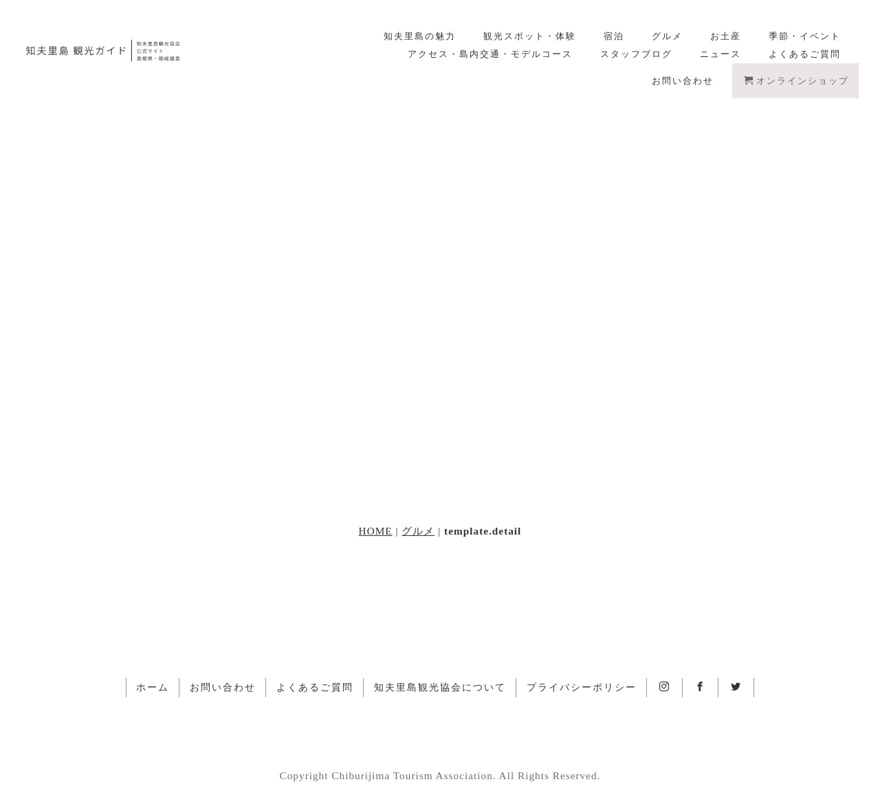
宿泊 (614, 36)
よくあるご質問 (805, 54)
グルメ (667, 36)
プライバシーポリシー (582, 687)
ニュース (720, 54)
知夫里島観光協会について (440, 687)
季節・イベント (805, 36)
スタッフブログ (636, 54)
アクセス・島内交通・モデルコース (490, 54)
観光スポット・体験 (529, 36)
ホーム (152, 687)
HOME (376, 531)
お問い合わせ (683, 81)
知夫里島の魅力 (420, 36)
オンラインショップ (796, 81)
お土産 (725, 36)
